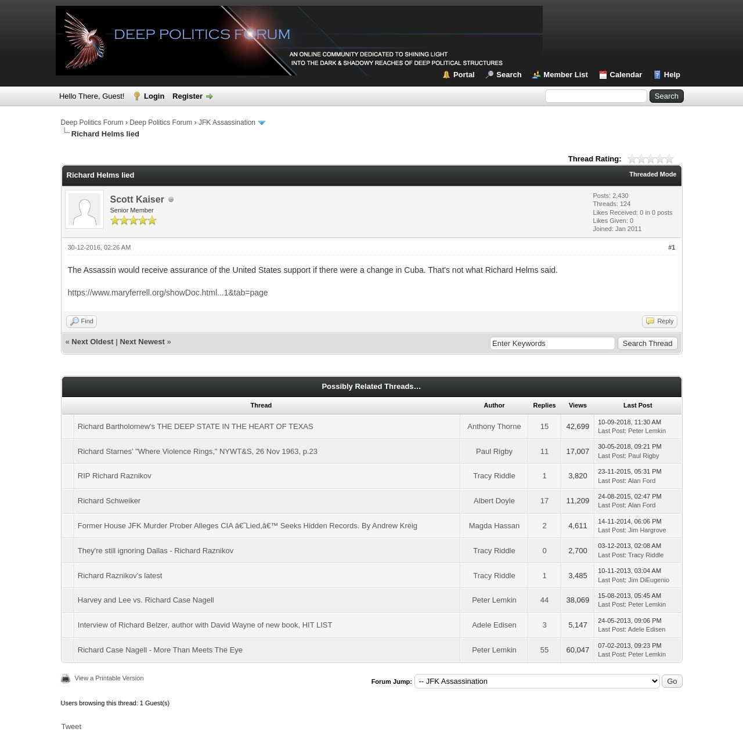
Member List (565, 74)
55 (544, 650)
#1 (671, 247)
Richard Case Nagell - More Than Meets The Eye (160, 650)
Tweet (72, 726)
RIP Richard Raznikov (115, 475)
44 (544, 600)
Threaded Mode (652, 174)
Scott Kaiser (137, 199)
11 (544, 451)
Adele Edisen (494, 625)
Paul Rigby (494, 451)
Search (508, 74)
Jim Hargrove (647, 530)
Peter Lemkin (647, 430)
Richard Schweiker (109, 500)
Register (187, 96)
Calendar (626, 74)
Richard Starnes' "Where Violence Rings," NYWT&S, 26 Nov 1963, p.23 (198, 451)
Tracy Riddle (494, 475)
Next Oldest (92, 341)
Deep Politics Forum (92, 122)
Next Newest (142, 341)
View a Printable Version (109, 678)
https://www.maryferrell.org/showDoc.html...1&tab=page (168, 292)
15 (544, 426)
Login (154, 96)
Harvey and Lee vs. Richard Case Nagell (146, 600)
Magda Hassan (494, 525)
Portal (464, 74)
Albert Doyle (494, 500)
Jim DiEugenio (648, 579)
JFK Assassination (227, 122)
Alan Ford (642, 480)
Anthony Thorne (494, 426)
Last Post (611, 430)
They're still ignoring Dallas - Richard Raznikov (155, 550)
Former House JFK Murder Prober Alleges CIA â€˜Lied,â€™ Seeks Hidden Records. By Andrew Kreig (247, 525)
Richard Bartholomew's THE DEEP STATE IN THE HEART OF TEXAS (195, 426)
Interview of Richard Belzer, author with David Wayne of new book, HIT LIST (205, 625)
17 (544, 500)
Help (672, 74)
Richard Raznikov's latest (120, 575)
